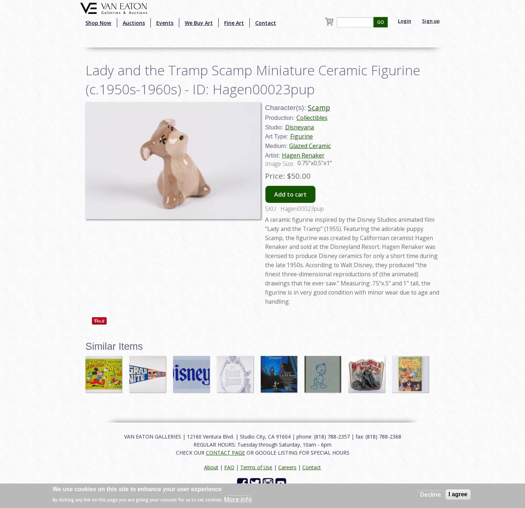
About (211, 467)
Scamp (319, 108)
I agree (458, 494)
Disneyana (299, 127)
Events (164, 22)
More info (238, 499)
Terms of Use (256, 467)
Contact (265, 22)
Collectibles (311, 118)
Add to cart (290, 194)
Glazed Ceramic (310, 146)
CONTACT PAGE (225, 452)
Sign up (431, 21)
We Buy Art (199, 22)
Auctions (134, 22)
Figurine (301, 136)
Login (404, 21)
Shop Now (98, 22)
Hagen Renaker (303, 155)
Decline (430, 494)
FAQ (229, 467)
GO (380, 22)
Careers (287, 467)
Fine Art (234, 22)
